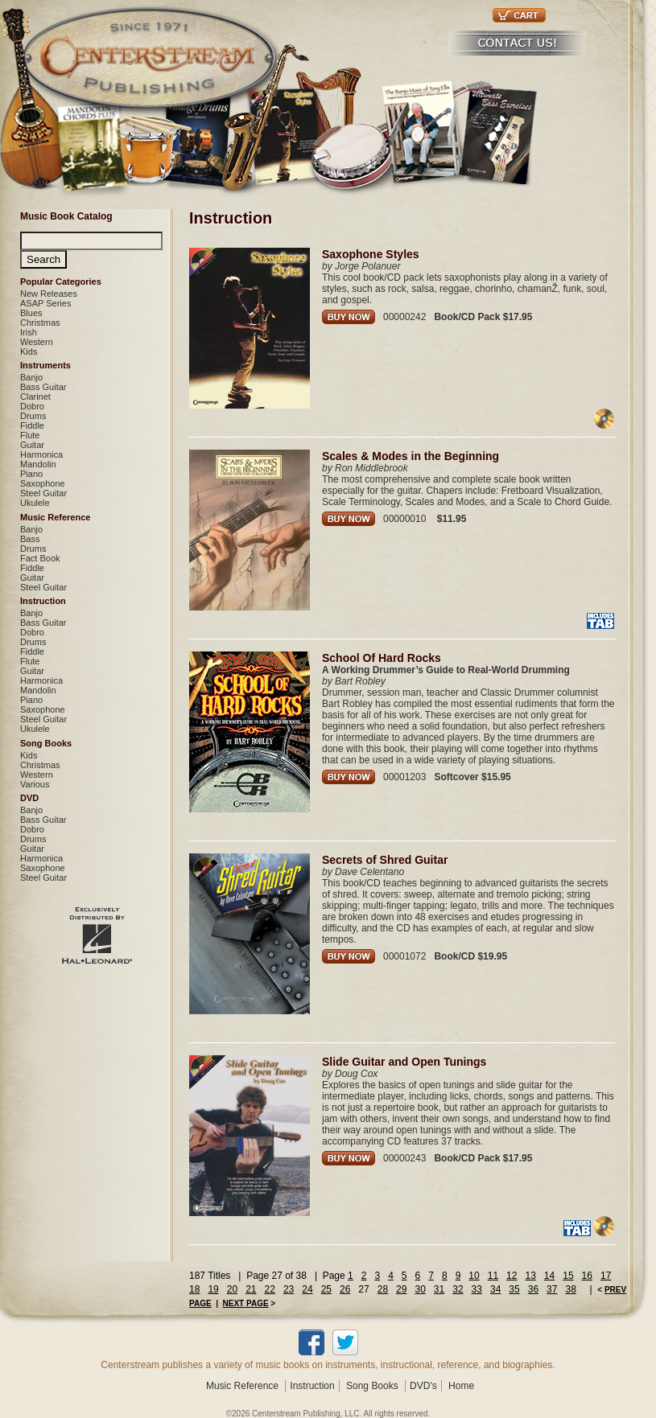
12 (511, 1275)
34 (495, 1289)
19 (213, 1289)
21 (250, 1289)
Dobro (32, 406)
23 (288, 1289)
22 (270, 1289)
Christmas (40, 322)
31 (439, 1289)
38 (570, 1289)
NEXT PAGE (246, 1303)
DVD (29, 798)
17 (605, 1275)
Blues (31, 313)
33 (477, 1289)
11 (493, 1275)
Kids (28, 351)
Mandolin (38, 464)
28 (383, 1289)
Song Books (46, 743)
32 (457, 1289)
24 (307, 1289)
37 (552, 1289)
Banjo (31, 377)
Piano (31, 474)
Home (461, 1385)
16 (587, 1275)
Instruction (43, 601)
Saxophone (42, 483)
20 (232, 1289)
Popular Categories (60, 281)
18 (194, 1289)
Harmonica (41, 454)
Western (36, 342)
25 (326, 1289)
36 (533, 1289)
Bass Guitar (43, 387)
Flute (29, 435)
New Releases (48, 293)
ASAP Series (45, 303)
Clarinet (35, 396)
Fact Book (40, 558)
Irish (28, 332)
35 (514, 1289)
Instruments (45, 365)
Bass (29, 539)
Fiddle (32, 425)
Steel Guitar (43, 493)
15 (568, 1275)
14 (549, 1275)
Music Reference (55, 517)
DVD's (423, 1385)
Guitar (32, 445)
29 (401, 1289)
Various (34, 784)
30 (420, 1289)
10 (473, 1275)
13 (530, 1275)
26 (345, 1289)
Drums (33, 416)
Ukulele (35, 503)
